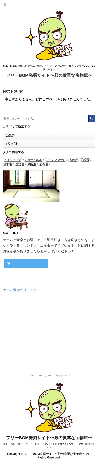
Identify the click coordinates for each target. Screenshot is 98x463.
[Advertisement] (49, 326)
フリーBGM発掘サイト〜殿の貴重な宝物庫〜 (49, 75)
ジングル (12, 143)
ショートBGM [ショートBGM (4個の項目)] (33, 159)
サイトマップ (62, 375)
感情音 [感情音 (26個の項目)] (8, 164)
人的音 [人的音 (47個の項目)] (73, 159)
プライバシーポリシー (40, 375)
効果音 (10, 135)
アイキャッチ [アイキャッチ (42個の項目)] (12, 159)
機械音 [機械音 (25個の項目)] (32, 164)
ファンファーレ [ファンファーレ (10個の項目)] (56, 159)
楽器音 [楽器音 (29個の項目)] (20, 164)
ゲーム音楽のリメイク (20, 290)
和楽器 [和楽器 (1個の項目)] (85, 159)
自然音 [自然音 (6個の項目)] (44, 164)
